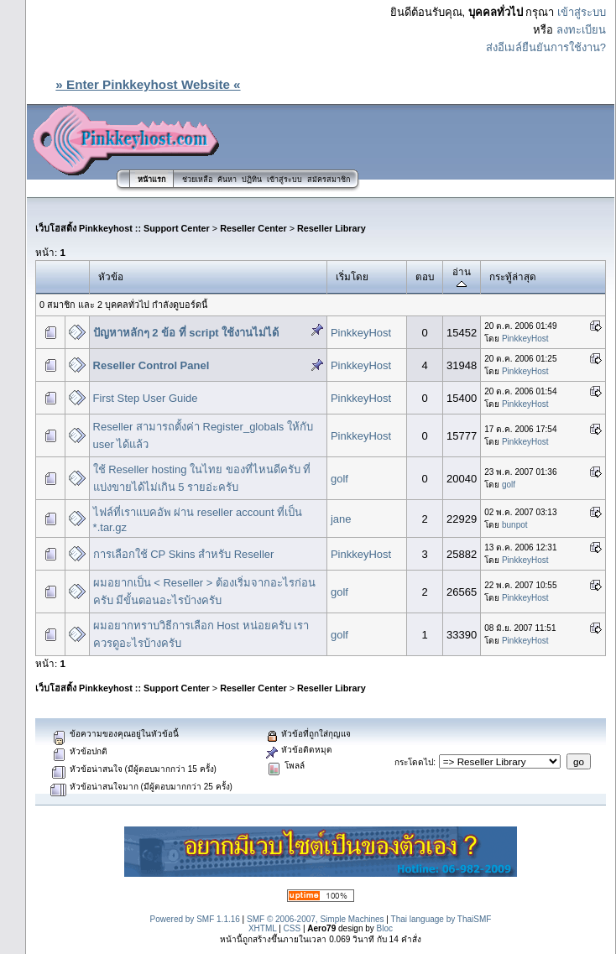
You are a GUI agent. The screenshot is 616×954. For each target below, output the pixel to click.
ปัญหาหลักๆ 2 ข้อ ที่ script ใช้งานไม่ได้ (186, 332)
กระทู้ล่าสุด (512, 276)
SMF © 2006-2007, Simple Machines (315, 919)
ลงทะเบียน (581, 29)
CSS (292, 928)
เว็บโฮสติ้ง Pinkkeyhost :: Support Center (122, 228)
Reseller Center (253, 228)
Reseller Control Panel (151, 365)
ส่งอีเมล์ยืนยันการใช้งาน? (546, 47)
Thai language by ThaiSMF (441, 919)
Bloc (385, 928)
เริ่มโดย (352, 276)
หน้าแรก (151, 179)
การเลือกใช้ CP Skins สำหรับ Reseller (183, 554)
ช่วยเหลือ (197, 179)
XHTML (262, 928)
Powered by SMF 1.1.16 (195, 919)
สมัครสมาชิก (328, 179)
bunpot (515, 524)
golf (339, 478)
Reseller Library (331, 228)
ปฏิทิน (252, 179)
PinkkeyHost (361, 332)
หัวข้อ (110, 276)
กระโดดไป (413, 762)
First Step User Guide (145, 398)
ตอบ (424, 276)
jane (341, 519)
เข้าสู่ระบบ (581, 12)
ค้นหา (227, 179)
